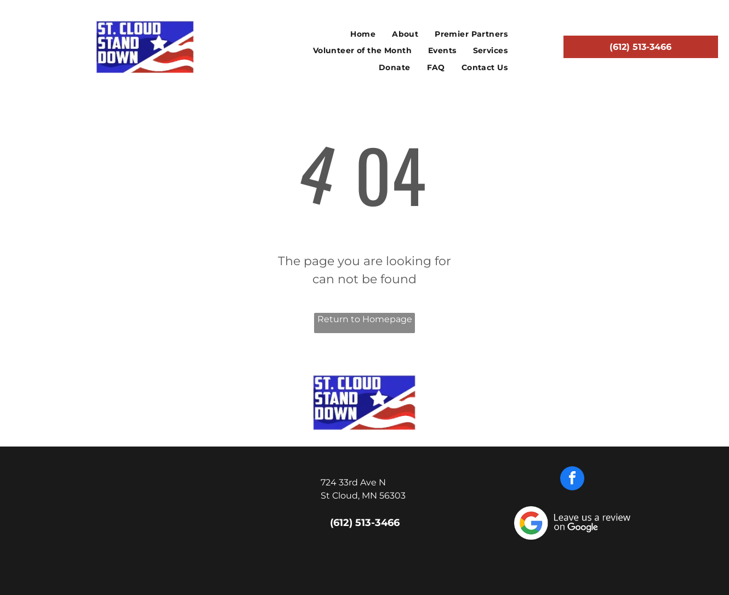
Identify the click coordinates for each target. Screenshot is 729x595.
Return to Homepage (364, 319)
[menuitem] (363, 34)
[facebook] (572, 479)
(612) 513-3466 (365, 523)
